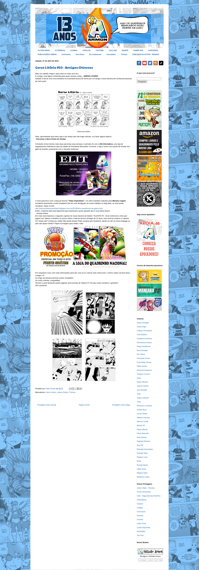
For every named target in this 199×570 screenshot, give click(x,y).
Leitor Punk (141, 523)
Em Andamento (95, 54)
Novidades (141, 531)
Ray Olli (140, 445)
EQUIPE (125, 50)
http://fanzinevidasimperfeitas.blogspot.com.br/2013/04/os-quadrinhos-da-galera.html (69, 208)
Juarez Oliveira (143, 398)
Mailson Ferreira (143, 418)
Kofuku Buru (142, 410)
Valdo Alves (141, 469)
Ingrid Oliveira (142, 382)
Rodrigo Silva (142, 453)
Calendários (141, 500)
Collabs (140, 508)
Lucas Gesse (142, 414)
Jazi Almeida (142, 390)
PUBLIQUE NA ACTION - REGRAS (145, 54)
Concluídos (66, 54)
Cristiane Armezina (144, 338)
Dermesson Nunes (144, 342)
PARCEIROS (153, 50)
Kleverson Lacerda (144, 406)
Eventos (140, 516)
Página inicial (84, 405)
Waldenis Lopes (143, 477)
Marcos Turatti (142, 421)
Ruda (139, 461)
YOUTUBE (100, 50)
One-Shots (80, 54)
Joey (139, 394)
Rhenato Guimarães (145, 449)
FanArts (140, 519)
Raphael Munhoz (143, 441)
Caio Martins (142, 334)
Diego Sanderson (144, 346)
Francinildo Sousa (144, 362)
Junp (139, 402)
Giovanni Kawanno (144, 370)
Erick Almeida (142, 350)
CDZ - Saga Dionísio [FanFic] (148, 496)
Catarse (140, 504)
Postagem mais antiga (121, 405)
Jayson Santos (143, 386)
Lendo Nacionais (143, 527)
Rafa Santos (142, 437)
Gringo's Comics (143, 374)
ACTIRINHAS (60, 50)
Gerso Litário (51, 392)
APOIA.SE (86, 50)
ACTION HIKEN (44, 50)
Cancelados (111, 54)
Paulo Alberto (142, 429)
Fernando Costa (143, 358)
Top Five (140, 535)
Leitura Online (62, 392)
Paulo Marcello (143, 433)
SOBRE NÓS (138, 50)
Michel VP (141, 425)
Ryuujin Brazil (142, 465)
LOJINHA (74, 50)
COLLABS (113, 50)
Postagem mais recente (46, 405)
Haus (139, 378)
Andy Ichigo (141, 327)
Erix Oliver (141, 354)
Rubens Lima (142, 457)
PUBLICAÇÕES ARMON (47, 54)
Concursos (141, 512)
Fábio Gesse (142, 366)
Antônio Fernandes (144, 331)
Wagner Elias (142, 473)
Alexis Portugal (143, 323)
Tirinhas (124, 54)
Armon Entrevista (144, 492)
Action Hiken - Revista (146, 488)
